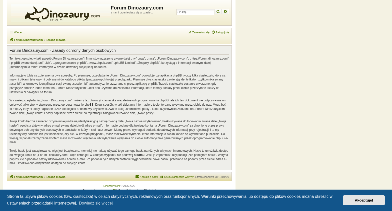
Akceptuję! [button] (364, 200)
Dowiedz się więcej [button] (96, 203)
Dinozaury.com (112, 186)
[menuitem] (220, 32)
